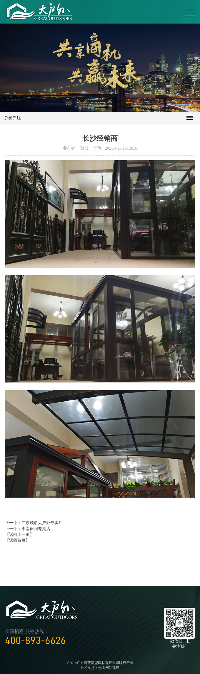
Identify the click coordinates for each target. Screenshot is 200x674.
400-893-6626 (35, 640)
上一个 (27, 528)
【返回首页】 (17, 540)
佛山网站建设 (108, 668)
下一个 (34, 523)
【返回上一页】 (19, 534)
